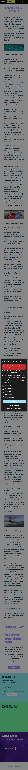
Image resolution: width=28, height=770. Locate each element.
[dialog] (14, 385)
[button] (14, 408)
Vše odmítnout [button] (14, 405)
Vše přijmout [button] (14, 401)
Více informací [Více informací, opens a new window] (5, 382)
